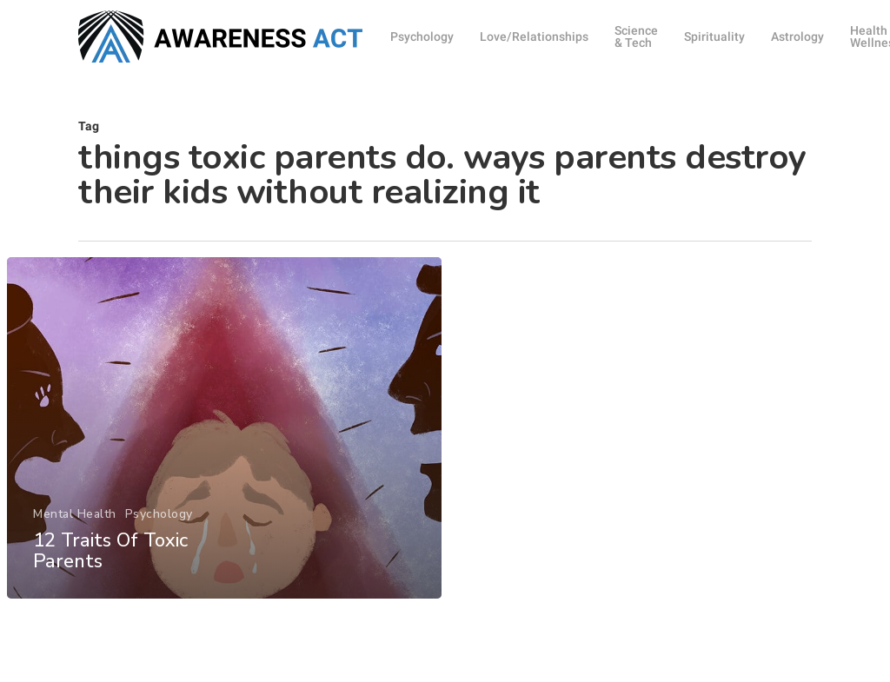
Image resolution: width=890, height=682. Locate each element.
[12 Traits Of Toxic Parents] (224, 443)
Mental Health (74, 529)
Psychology (158, 529)
